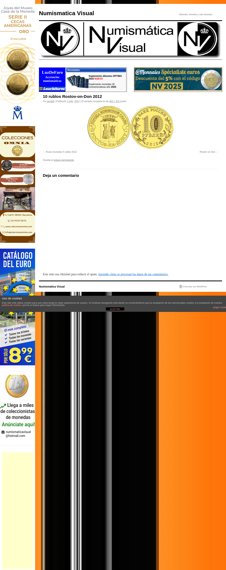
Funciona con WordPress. (195, 286)
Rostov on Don (207, 152)
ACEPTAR (115, 309)
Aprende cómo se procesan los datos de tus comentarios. (133, 274)
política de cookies (11, 305)
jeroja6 (50, 101)
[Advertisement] (17, 510)
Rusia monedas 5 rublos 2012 (61, 152)
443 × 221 (114, 101)
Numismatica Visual (66, 13)
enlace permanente (64, 160)
